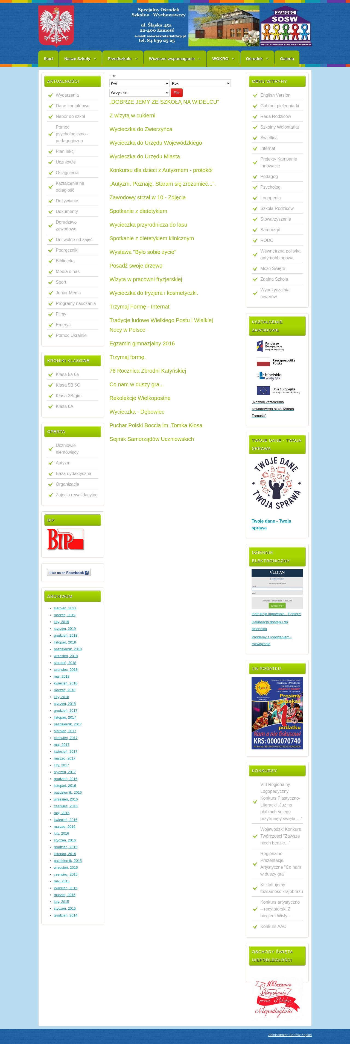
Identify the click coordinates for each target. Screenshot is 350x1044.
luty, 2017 (61, 765)
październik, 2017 (68, 724)
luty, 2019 (61, 622)
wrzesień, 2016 (66, 799)
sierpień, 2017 (65, 731)
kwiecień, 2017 (65, 751)
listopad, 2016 (65, 786)
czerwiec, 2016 (66, 806)
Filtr (177, 93)
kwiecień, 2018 (65, 683)
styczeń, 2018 (65, 704)
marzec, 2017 (64, 758)
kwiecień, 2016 (65, 820)
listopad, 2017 (65, 717)
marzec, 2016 (64, 826)
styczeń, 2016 (65, 840)
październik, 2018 (68, 649)
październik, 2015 (68, 861)
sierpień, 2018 (65, 663)
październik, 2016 (68, 792)
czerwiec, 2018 (66, 670)
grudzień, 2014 (65, 915)
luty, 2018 (61, 697)
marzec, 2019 (64, 615)
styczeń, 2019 (65, 629)
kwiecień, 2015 (65, 888)
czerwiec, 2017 (66, 738)
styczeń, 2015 (65, 908)
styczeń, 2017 (65, 772)
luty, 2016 (61, 833)
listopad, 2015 (65, 854)
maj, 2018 (61, 676)
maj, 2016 (61, 813)
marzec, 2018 (64, 690)
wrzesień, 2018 (66, 656)
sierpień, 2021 (65, 608)
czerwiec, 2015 (66, 874)
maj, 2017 (61, 745)
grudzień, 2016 (65, 779)
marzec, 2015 (64, 895)
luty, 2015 (61, 902)
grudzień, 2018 (65, 635)
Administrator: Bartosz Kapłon (290, 1035)
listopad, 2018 (65, 642)
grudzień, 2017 (65, 710)
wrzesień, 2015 (66, 867)
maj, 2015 (61, 881)
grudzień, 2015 (65, 847)
